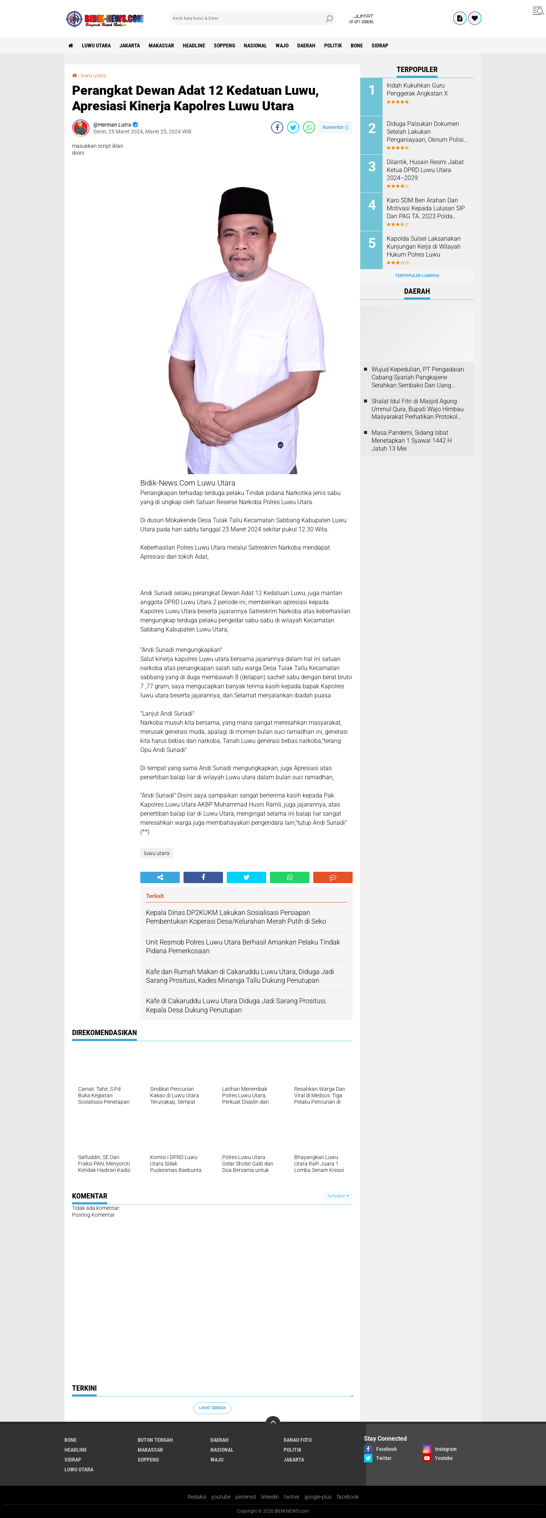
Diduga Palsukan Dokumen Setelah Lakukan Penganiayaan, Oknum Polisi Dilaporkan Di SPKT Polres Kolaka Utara (425, 132)
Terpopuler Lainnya (417, 275)
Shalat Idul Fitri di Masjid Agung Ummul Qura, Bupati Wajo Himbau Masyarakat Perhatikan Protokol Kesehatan (418, 409)
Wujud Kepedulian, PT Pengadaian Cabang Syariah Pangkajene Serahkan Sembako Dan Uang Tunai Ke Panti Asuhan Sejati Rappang (418, 377)
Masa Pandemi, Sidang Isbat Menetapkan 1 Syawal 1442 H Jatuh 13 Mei (412, 440)
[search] (252, 18)
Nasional (255, 45)
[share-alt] (160, 877)
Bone (357, 45)
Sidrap (380, 45)
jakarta (129, 45)
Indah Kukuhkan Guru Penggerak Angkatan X (417, 89)
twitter (292, 1497)
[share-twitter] (293, 127)
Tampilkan (338, 1196)
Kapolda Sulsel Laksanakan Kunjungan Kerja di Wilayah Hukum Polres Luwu (424, 246)
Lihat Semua (212, 1407)
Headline (194, 45)
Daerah (306, 45)
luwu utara (96, 45)
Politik (333, 45)
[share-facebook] (277, 127)
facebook (348, 1497)
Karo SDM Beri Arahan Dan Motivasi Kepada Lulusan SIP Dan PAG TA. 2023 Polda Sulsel (426, 208)
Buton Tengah (155, 1440)
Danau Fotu (298, 1440)
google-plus (318, 1497)
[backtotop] (273, 1423)
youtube (221, 1497)
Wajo (282, 45)
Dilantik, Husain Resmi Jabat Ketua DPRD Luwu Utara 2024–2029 (425, 170)
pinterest (245, 1497)
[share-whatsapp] (309, 127)
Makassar (161, 45)
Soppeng (224, 45)
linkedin (270, 1497)
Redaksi (197, 1497)
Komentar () (336, 127)
